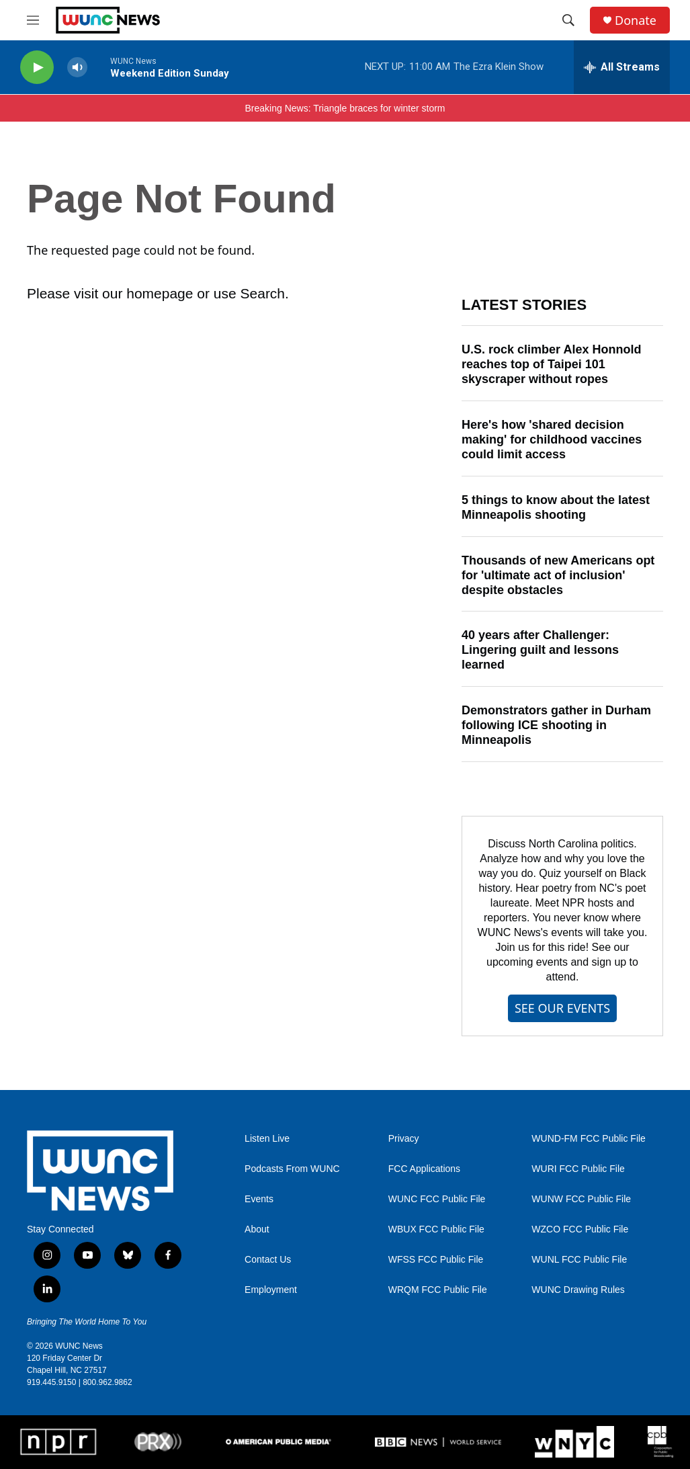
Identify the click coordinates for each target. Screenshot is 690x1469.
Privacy (403, 1139)
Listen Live (267, 1139)
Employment (271, 1290)
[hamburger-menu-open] (33, 20)
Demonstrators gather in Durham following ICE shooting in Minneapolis (556, 725)
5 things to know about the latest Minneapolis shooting (556, 507)
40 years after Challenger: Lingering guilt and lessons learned (540, 649)
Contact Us (268, 1260)
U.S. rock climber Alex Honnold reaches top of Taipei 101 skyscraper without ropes (551, 364)
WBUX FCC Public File (436, 1229)
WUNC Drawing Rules (577, 1290)
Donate (635, 20)
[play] (37, 67)
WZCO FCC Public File (579, 1229)
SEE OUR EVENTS (562, 1008)
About (257, 1229)
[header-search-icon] (568, 20)
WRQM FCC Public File (437, 1290)
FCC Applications (424, 1169)
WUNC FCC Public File (437, 1199)
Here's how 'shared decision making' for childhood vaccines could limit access (552, 439)
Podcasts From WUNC (292, 1169)
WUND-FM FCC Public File (588, 1139)
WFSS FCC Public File (436, 1260)
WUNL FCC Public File (579, 1260)
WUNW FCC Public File (581, 1199)
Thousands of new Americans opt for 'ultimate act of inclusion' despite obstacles (558, 575)
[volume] (77, 67)
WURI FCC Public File (577, 1169)
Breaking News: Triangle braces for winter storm (345, 108)
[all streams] (622, 67)
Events (259, 1199)
